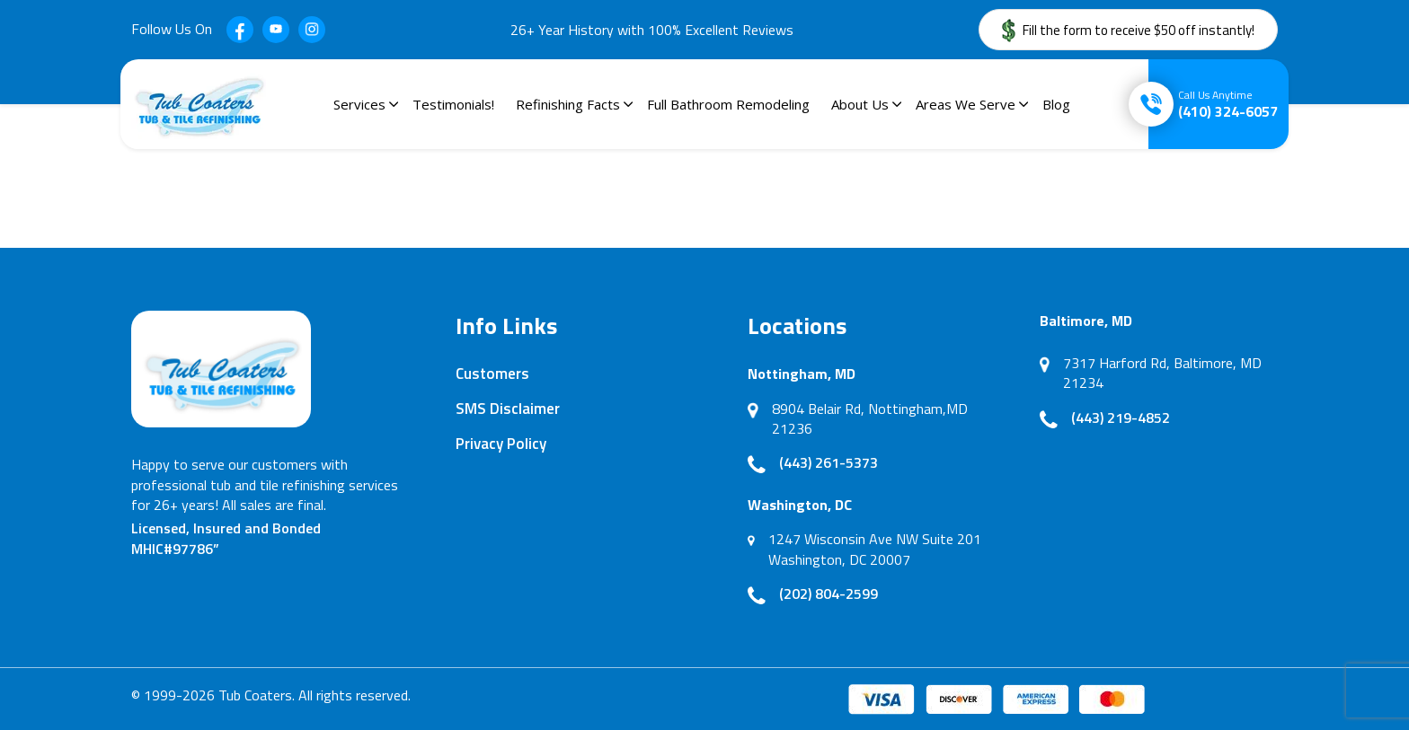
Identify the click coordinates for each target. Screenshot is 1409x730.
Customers (492, 373)
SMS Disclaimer (508, 408)
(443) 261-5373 (828, 462)
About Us (860, 104)
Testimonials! (453, 104)
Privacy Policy (501, 443)
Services (359, 104)
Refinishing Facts (568, 104)
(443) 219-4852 (1120, 417)
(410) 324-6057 (1228, 104)
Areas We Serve (965, 104)
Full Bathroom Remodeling (728, 104)
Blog (1056, 104)
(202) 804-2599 (828, 593)
